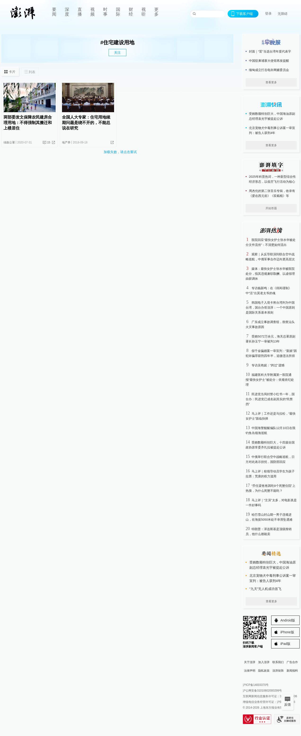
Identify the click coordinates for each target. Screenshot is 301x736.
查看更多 (271, 82)
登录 (268, 13)
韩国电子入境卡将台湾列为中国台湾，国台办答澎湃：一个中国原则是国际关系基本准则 (270, 307)
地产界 (66, 142)
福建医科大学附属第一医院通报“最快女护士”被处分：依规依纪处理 (270, 379)
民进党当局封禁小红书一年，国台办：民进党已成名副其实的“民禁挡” (270, 399)
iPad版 (285, 644)
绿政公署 (9, 142)
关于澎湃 (249, 662)
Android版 (287, 620)
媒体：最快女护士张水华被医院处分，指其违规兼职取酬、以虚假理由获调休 (270, 273)
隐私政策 (264, 670)
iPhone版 (287, 632)
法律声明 (249, 670)
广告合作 (292, 662)
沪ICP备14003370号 (256, 685)
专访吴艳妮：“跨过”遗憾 (268, 365)
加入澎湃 (264, 662)
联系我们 (278, 662)
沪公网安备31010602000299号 (262, 690)
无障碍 (283, 14)
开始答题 (271, 208)
